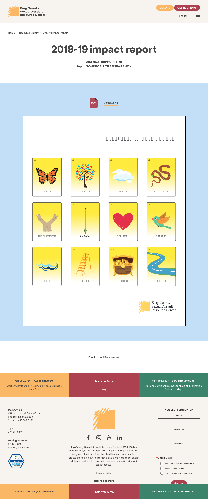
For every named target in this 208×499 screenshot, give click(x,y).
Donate (165, 7)
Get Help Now (187, 7)
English (183, 15)
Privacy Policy (104, 472)
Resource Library (29, 32)
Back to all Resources (103, 357)
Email (179, 416)
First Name (179, 430)
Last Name (179, 443)
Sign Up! (178, 483)
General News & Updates (175, 468)
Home (11, 32)
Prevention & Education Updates (178, 473)
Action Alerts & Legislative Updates (179, 463)
